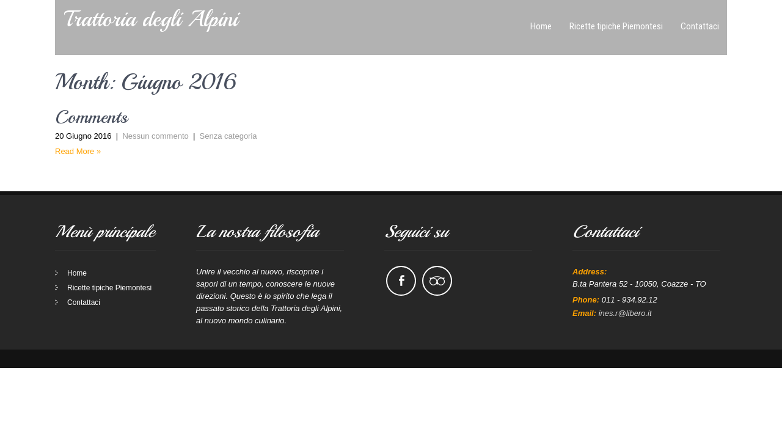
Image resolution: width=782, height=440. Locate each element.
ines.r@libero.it (625, 271)
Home (77, 231)
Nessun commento (155, 93)
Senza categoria (228, 93)
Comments (91, 74)
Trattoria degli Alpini (151, 19)
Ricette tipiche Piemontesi (109, 245)
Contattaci (83, 260)
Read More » (78, 109)
